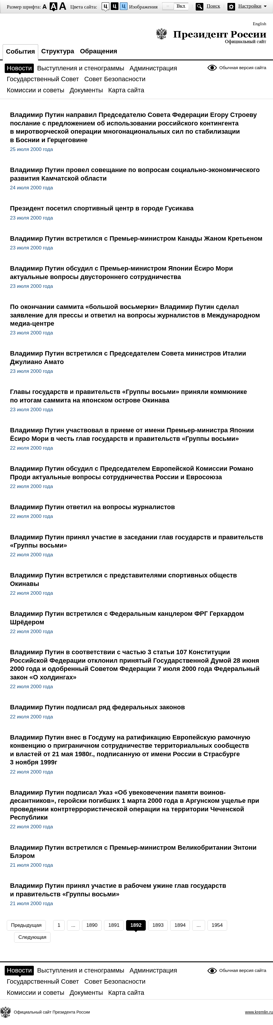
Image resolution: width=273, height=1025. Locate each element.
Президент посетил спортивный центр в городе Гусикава (102, 208)
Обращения (98, 51)
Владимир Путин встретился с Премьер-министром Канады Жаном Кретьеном (136, 238)
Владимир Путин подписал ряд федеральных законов (97, 707)
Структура (57, 51)
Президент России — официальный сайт (211, 36)
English (259, 23)
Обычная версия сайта (242, 67)
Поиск (213, 6)
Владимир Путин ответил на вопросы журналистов (92, 507)
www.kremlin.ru (259, 1012)
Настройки (249, 6)
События (20, 51)
